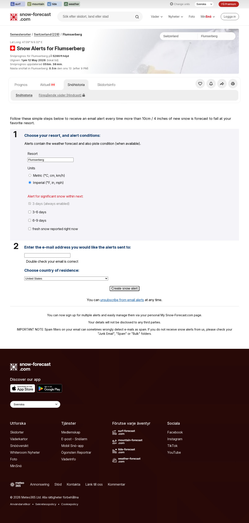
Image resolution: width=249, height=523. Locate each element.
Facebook (175, 432)
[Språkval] (204, 4)
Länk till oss (94, 484)
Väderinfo (68, 459)
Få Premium (229, 4)
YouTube (174, 452)
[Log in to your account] (230, 16)
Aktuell (47, 85)
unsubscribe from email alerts (122, 300)
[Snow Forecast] (30, 16)
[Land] (179, 36)
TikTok (172, 446)
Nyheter (176, 16)
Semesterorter (20, 34)
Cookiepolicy (69, 504)
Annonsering (39, 484)
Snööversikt (19, 446)
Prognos (20, 85)
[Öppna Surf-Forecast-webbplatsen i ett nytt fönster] (17, 4)
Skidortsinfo (106, 85)
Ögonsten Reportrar (76, 452)
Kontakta (73, 484)
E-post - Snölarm (74, 439)
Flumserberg (72, 34)
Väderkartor (19, 439)
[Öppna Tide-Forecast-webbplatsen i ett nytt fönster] (54, 4)
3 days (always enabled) (49, 204)
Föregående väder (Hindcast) (62, 95)
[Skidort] (216, 36)
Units (31, 168)
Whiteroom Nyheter (25, 452)
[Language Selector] (35, 404)
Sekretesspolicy (45, 504)
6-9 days (37, 220)
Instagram (174, 439)
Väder (157, 16)
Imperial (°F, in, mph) (46, 182)
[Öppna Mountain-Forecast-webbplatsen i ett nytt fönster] (36, 4)
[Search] (137, 17)
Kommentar (116, 484)
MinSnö (16, 466)
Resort (32, 154)
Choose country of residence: (51, 270)
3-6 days (37, 212)
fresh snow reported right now (53, 229)
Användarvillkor (20, 504)
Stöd (58, 484)
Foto (192, 16)
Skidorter (17, 432)
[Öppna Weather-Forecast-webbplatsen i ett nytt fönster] (72, 4)
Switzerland (47, 34)
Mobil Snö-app (72, 446)
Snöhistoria (76, 85)
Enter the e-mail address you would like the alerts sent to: (77, 247)
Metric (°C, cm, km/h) (47, 175)
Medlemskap (70, 432)
